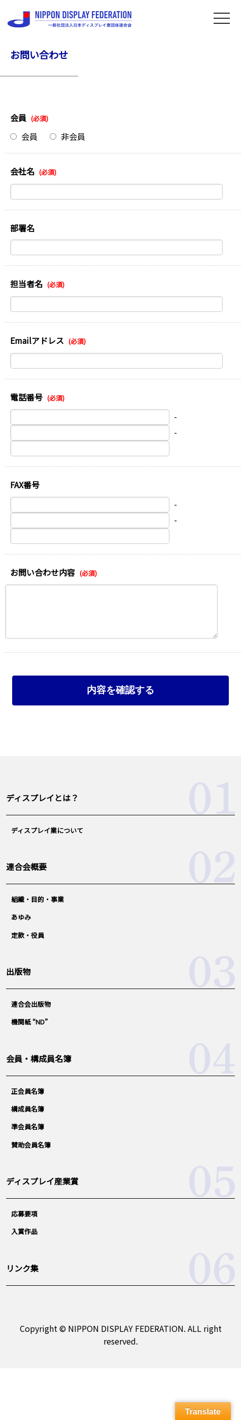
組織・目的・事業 (37, 899)
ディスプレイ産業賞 (42, 1181)
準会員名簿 (27, 1126)
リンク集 (22, 1268)
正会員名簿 (27, 1091)
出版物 (18, 971)
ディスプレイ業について (47, 830)
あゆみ (21, 917)
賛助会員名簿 (31, 1145)
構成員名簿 (27, 1109)
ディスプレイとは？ (42, 798)
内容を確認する (120, 690)
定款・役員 (27, 935)
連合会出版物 (31, 1004)
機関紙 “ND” (29, 1022)
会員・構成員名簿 (38, 1058)
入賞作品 (24, 1231)
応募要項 (24, 1213)
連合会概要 (26, 866)
